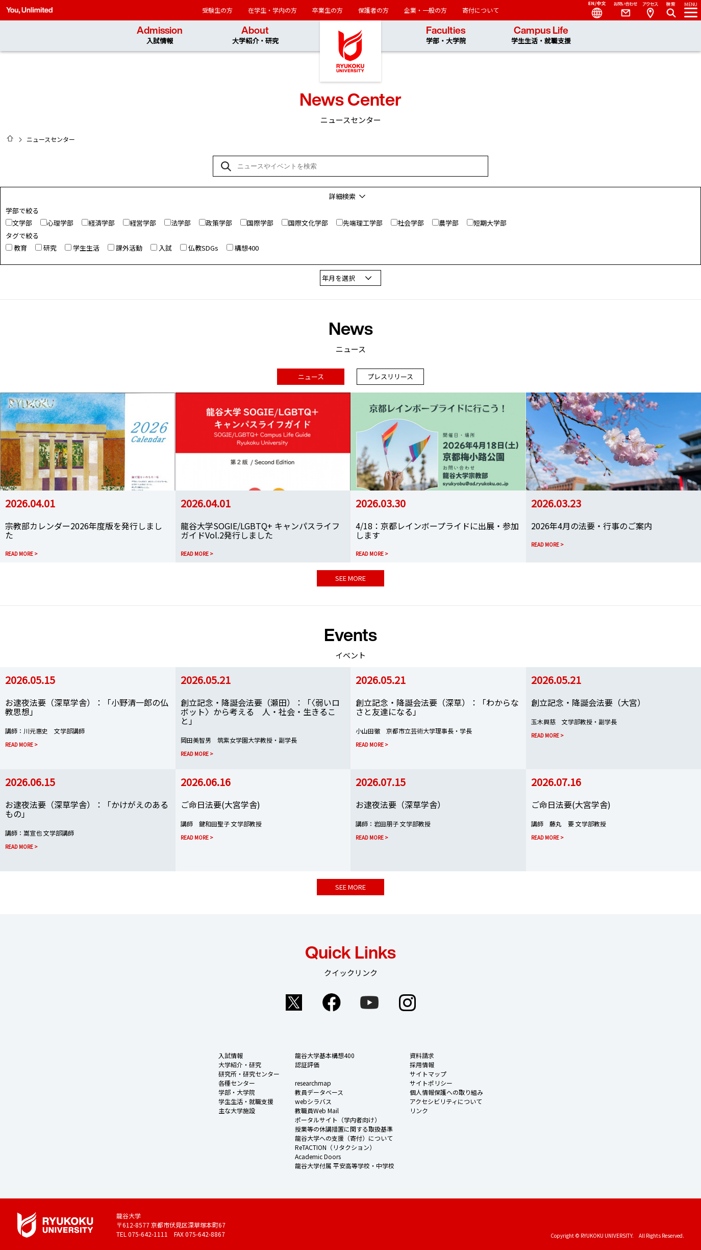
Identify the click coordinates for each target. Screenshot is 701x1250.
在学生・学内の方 (272, 10)
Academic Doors (318, 1154)
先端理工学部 (363, 223)
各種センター (236, 1080)
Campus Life (541, 35)
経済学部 (101, 223)
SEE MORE (350, 576)
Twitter (294, 1000)
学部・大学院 (236, 1090)
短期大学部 (490, 223)
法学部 (181, 223)
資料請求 (422, 1053)
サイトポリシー (431, 1080)
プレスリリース (390, 374)
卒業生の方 (327, 10)
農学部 (449, 223)
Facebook (331, 1000)
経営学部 (143, 223)
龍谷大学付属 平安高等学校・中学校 (344, 1163)
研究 (50, 248)
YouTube (369, 1000)
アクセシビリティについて (446, 1099)
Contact (621, 10)
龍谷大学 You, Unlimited (350, 51)
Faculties (446, 35)
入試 (165, 248)
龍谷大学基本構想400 (325, 1053)
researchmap (313, 1080)
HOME (10, 138)
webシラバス (313, 1099)
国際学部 (260, 223)
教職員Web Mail (317, 1108)
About (255, 35)
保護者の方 (373, 10)
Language (593, 10)
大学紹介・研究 (239, 1062)
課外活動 (129, 248)
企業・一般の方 (425, 10)
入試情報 (230, 1053)
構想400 (247, 248)
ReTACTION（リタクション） (335, 1145)
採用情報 (422, 1062)
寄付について (480, 10)
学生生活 (86, 248)
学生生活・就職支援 (245, 1099)
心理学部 (60, 223)
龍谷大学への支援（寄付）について (344, 1136)
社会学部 (410, 223)
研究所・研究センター (249, 1071)
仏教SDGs (203, 248)
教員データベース (319, 1090)
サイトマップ (428, 1071)
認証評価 (307, 1062)
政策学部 (219, 223)
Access (650, 10)
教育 (20, 248)
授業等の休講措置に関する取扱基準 (344, 1126)
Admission (160, 35)
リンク (419, 1108)
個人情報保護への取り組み (446, 1090)
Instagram (407, 1000)
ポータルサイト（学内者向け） (338, 1117)
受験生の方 (217, 10)
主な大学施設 (236, 1108)
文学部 (22, 223)
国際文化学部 (308, 223)
